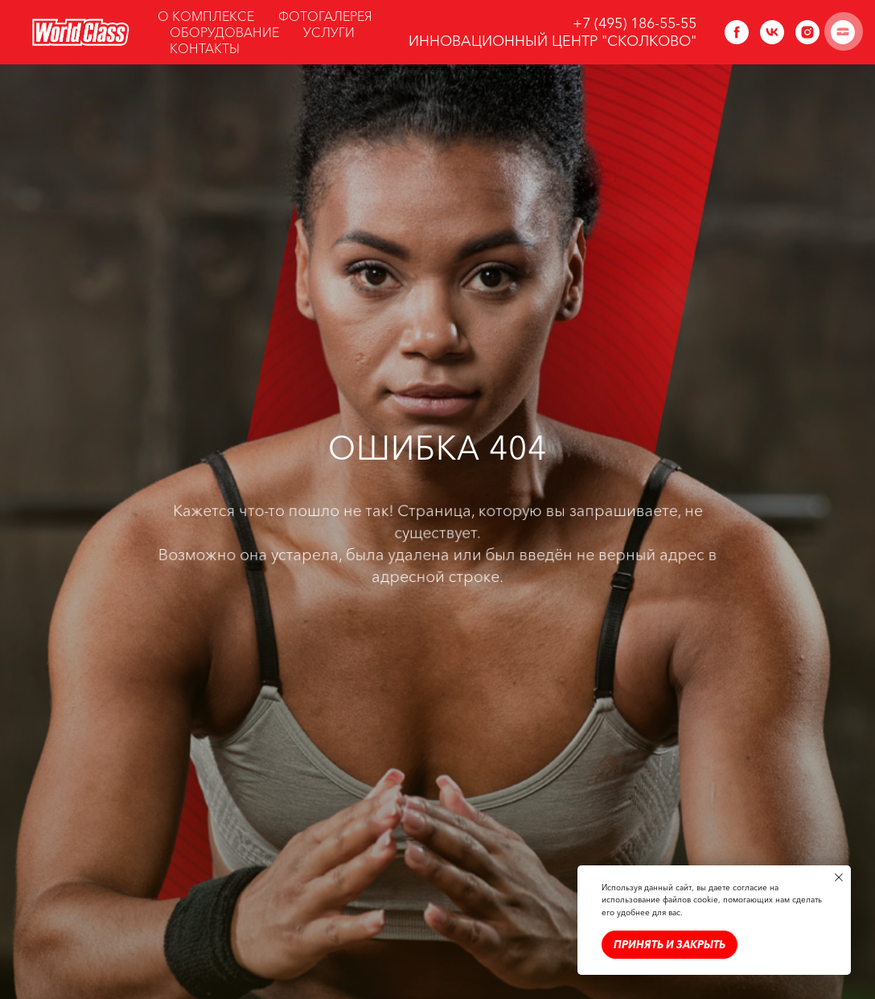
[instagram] (807, 32)
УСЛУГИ (329, 32)
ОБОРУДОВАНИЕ (224, 32)
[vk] (772, 32)
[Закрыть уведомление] (839, 877)
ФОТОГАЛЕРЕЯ (325, 16)
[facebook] (737, 32)
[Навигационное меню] (843, 31)
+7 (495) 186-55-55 (634, 23)
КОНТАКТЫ (205, 48)
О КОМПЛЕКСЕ (206, 16)
